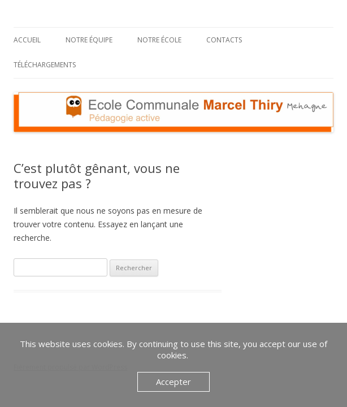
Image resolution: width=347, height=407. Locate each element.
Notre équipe (89, 40)
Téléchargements (45, 65)
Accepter (173, 381)
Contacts (224, 40)
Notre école (159, 40)
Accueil (27, 40)
